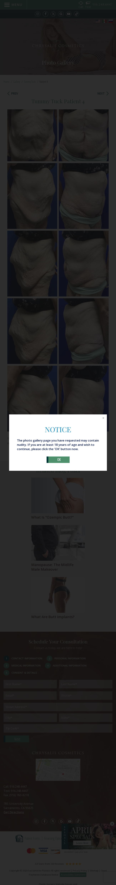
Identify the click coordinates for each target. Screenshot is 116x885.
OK (59, 459)
